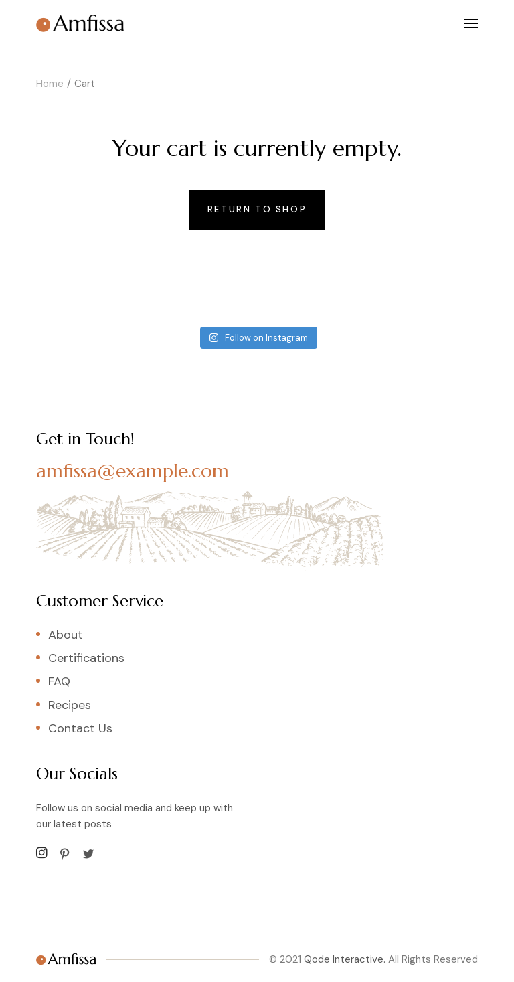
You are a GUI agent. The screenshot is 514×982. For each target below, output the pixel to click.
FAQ (59, 681)
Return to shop (257, 209)
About (65, 635)
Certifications (86, 658)
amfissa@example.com (132, 471)
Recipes (69, 705)
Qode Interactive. (345, 959)
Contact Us (80, 728)
